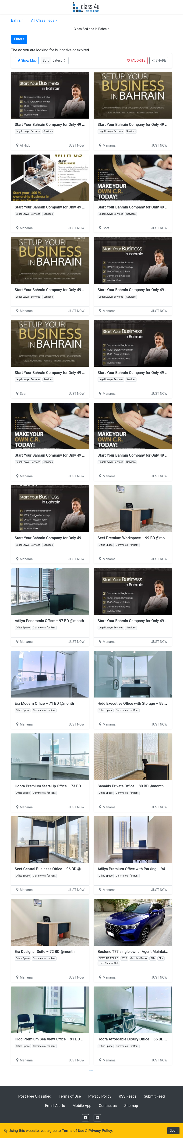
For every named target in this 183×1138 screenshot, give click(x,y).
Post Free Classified (34, 1096)
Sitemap (131, 1105)
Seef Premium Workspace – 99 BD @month (134, 538)
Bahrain (17, 20)
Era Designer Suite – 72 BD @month (45, 951)
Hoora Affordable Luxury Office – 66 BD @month (138, 1039)
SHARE (158, 60)
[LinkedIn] (97, 1117)
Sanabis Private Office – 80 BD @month (131, 786)
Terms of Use (70, 1096)
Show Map (27, 60)
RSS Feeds (128, 1096)
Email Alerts (55, 1105)
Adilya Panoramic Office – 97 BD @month (49, 621)
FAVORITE (136, 60)
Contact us (108, 1105)
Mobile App (82, 1105)
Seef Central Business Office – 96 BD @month (53, 869)
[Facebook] (85, 1117)
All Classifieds (42, 20)
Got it (173, 1130)
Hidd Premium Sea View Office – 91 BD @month (55, 1039)
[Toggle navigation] (173, 7)
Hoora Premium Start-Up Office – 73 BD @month (55, 786)
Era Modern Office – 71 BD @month (44, 703)
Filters (19, 39)
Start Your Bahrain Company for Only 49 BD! (51, 124)
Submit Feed (154, 1096)
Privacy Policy (99, 1096)
